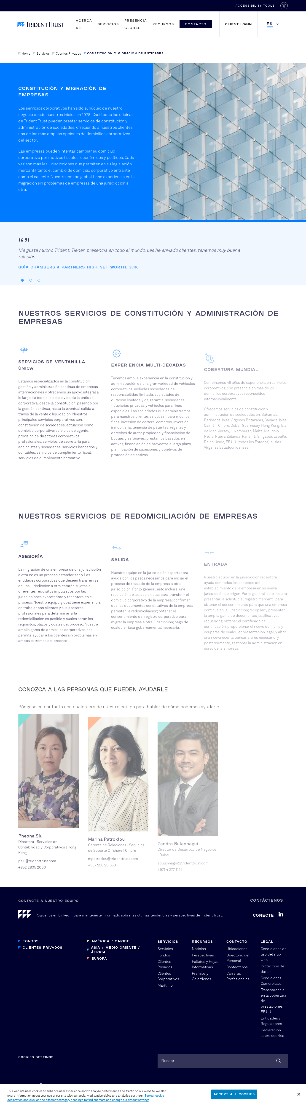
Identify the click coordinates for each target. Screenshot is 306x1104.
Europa (99, 958)
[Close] (299, 1096)
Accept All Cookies (234, 1096)
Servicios (108, 24)
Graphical (207, 1086)
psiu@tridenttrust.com (37, 877)
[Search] (278, 1061)
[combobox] (223, 1061)
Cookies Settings (36, 1057)
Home (24, 53)
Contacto (196, 24)
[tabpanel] (130, 277)
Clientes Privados (66, 53)
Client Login (238, 24)
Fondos (31, 941)
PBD (224, 1086)
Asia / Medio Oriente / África (115, 949)
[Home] (27, 915)
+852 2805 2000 (32, 884)
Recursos (163, 24)
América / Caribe (110, 941)
